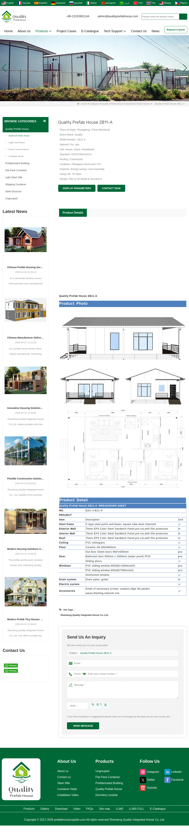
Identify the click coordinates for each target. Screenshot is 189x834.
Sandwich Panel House (138, 103)
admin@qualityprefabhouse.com (118, 16)
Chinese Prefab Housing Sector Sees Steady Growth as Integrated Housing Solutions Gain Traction (25, 267)
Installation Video (67, 795)
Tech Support (115, 31)
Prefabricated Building (17, 163)
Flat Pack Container (16, 170)
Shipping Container (15, 184)
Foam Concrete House (17, 149)
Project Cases (66, 31)
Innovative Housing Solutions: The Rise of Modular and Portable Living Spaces (25, 408)
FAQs (104, 809)
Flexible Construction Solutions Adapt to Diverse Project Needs (25, 478)
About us (61, 771)
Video (85, 809)
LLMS (144, 809)
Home (8, 31)
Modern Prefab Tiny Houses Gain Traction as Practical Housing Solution (25, 619)
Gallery (41, 809)
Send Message (83, 725)
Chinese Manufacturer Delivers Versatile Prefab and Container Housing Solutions (25, 337)
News (155, 31)
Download (63, 809)
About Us (24, 31)
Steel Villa (62, 783)
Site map (124, 809)
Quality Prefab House (112, 103)
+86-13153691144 (77, 16)
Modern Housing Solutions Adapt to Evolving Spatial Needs (25, 549)
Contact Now (111, 188)
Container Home (15, 156)
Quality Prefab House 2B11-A (95, 653)
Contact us (62, 777)
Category (94, 103)
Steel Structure (13, 191)
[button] (90, 96)
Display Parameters (77, 188)
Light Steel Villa (13, 177)
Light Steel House (15, 142)
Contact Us (139, 31)
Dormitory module (106, 795)
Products (44, 31)
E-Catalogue (90, 31)
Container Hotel (66, 789)
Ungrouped (11, 198)
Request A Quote (176, 29)
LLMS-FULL (168, 809)
